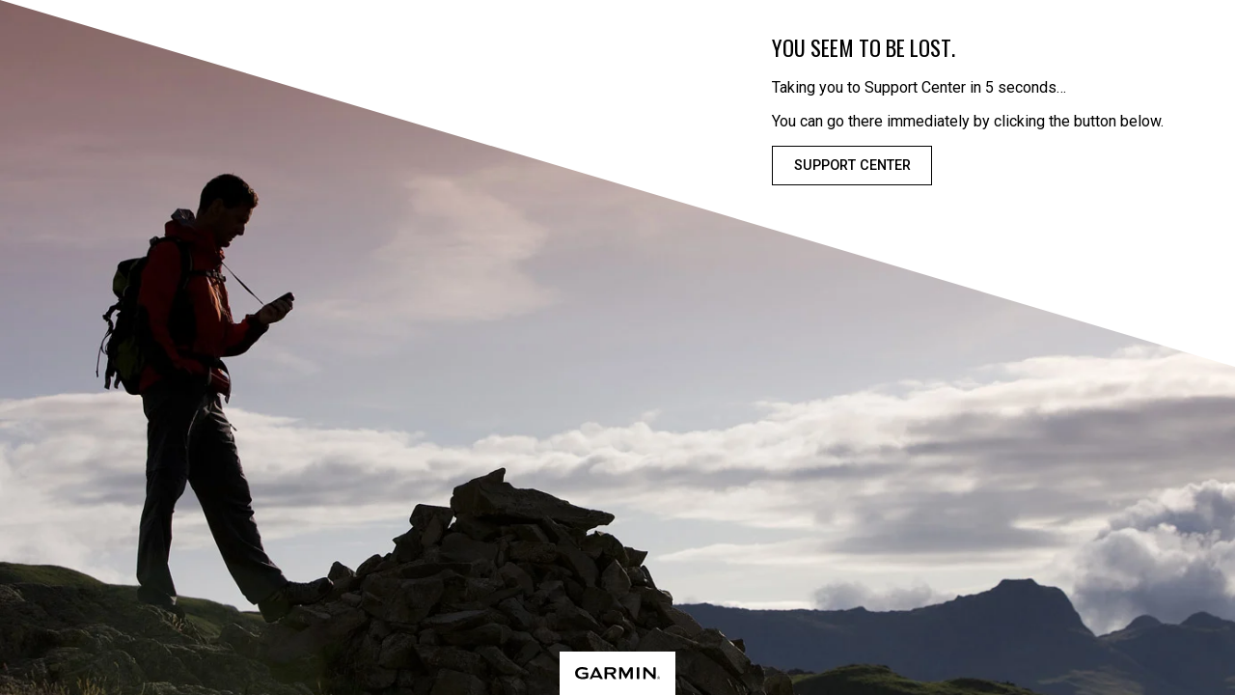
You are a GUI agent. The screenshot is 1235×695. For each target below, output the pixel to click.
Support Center (852, 165)
